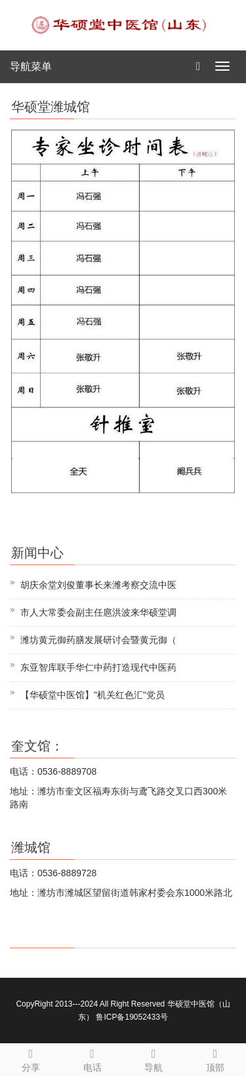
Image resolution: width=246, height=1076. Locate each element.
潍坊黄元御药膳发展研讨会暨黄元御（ (98, 640)
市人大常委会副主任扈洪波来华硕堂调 (98, 612)
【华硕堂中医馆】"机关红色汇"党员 (92, 695)
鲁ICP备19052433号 (131, 1017)
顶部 (215, 1058)
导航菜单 (31, 66)
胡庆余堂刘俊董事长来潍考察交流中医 (98, 585)
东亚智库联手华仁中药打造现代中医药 (98, 667)
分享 (31, 1058)
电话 (92, 1058)
